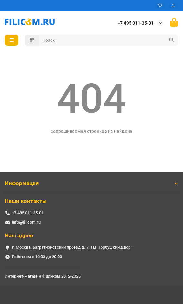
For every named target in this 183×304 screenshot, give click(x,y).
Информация (91, 183)
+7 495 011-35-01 (136, 23)
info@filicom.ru (26, 222)
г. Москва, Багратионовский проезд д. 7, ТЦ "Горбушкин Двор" (72, 247)
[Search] (108, 40)
